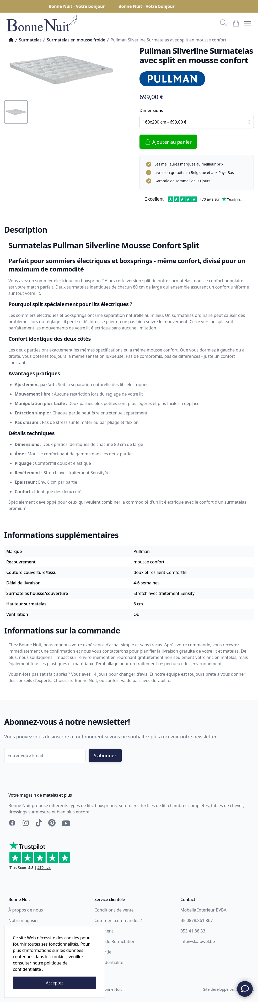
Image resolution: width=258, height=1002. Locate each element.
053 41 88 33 (192, 931)
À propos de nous (25, 910)
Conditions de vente (114, 910)
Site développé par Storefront (228, 989)
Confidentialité (108, 962)
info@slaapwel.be (197, 941)
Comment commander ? (118, 920)
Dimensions (151, 110)
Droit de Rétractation (115, 941)
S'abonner (105, 755)
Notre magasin (23, 920)
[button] (247, 23)
